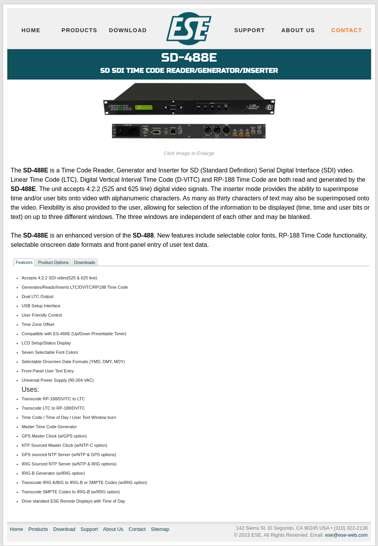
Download (128, 30)
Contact (346, 30)
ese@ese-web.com (346, 535)
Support (249, 30)
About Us (298, 30)
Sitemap (160, 529)
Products (79, 30)
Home (31, 30)
